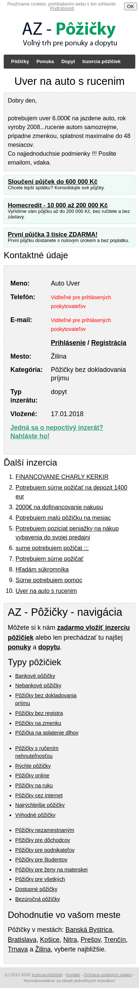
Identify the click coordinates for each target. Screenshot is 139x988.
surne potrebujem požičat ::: (52, 548)
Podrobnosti (62, 8)
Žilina (43, 949)
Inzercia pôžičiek (101, 61)
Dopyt (68, 61)
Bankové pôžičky (35, 676)
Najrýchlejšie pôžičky (40, 805)
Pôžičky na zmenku (38, 723)
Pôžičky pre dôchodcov (42, 840)
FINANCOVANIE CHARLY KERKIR (62, 477)
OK (130, 6)
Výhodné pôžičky (35, 815)
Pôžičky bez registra (39, 713)
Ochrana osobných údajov (108, 975)
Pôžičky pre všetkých (40, 879)
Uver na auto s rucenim (46, 591)
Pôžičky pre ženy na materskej (51, 870)
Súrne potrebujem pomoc (49, 580)
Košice (50, 939)
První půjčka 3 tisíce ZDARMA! (52, 234)
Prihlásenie (68, 342)
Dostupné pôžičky (36, 889)
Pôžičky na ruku (34, 785)
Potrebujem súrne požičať (49, 559)
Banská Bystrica (88, 929)
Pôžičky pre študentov (41, 860)
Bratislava (22, 939)
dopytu (49, 647)
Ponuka (45, 61)
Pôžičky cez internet (39, 795)
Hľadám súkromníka (42, 569)
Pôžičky (20, 61)
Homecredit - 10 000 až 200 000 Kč (58, 205)
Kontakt (73, 975)
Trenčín (115, 939)
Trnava (18, 949)
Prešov (90, 939)
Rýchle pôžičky (33, 766)
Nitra (70, 939)
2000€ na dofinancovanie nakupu (59, 507)
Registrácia (108, 342)
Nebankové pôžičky (38, 685)
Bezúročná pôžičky (37, 899)
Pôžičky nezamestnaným (44, 830)
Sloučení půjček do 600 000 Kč (52, 181)
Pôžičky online (32, 775)
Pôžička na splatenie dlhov (46, 733)
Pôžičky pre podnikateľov (45, 850)
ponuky (19, 647)
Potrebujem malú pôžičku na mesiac (63, 518)
